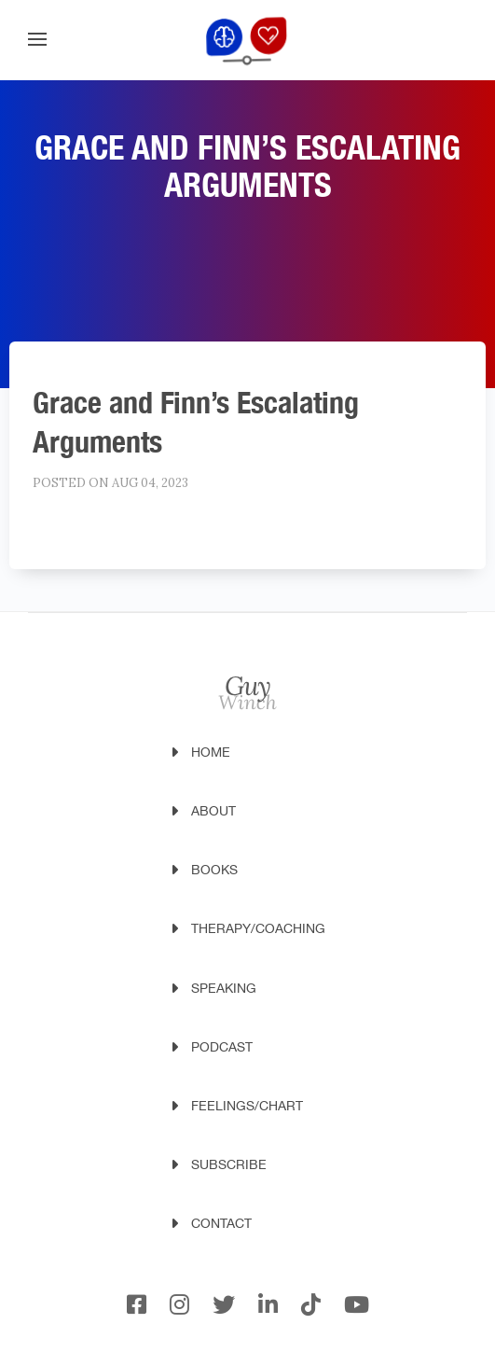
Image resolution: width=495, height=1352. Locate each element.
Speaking (223, 988)
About (213, 810)
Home (210, 752)
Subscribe (229, 1164)
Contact (221, 1223)
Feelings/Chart (247, 1105)
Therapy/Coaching (258, 928)
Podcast (222, 1046)
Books (214, 869)
